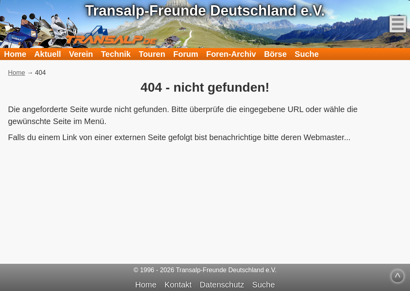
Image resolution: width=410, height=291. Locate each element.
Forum (185, 54)
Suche (307, 54)
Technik (116, 54)
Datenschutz (222, 284)
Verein (81, 54)
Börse (275, 54)
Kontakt (178, 284)
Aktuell (47, 54)
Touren (152, 54)
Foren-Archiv (231, 54)
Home (15, 54)
